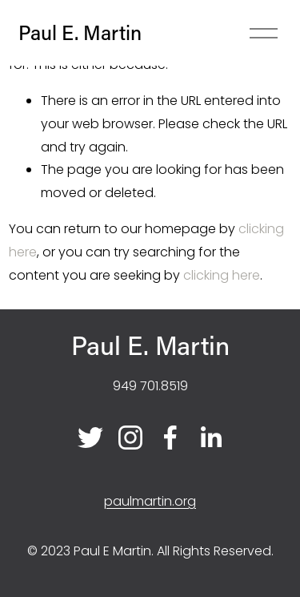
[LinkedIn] (210, 437)
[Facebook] (170, 437)
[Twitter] (90, 437)
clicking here (221, 275)
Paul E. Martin (80, 32)
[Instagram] (130, 437)
